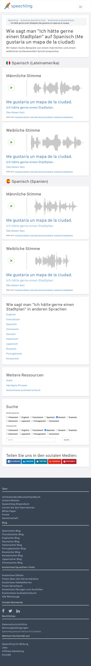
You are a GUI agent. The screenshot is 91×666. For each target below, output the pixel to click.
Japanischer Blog (12, 559)
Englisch (11, 314)
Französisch (13, 319)
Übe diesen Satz (15, 112)
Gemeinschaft (10, 518)
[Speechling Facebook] (5, 611)
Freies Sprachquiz (12, 585)
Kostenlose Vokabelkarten (17, 582)
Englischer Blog (11, 537)
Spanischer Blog (11, 530)
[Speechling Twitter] (12, 611)
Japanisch (12, 343)
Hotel (9, 380)
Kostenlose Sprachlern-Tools (33, 20)
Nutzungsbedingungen (15, 627)
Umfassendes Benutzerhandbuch (21, 496)
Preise (5, 514)
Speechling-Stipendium (15, 503)
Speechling (13, 20)
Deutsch (11, 334)
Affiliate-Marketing (13, 651)
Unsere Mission (10, 500)
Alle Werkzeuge (10, 596)
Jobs (4, 647)
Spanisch (11, 324)
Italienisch (12, 338)
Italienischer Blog (12, 544)
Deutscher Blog (10, 541)
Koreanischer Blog (12, 555)
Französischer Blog (13, 534)
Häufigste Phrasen (16, 385)
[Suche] (31, 439)
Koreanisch (12, 358)
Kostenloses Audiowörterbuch (61, 20)
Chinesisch (12, 329)
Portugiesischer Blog (14, 548)
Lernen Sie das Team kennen (18, 507)
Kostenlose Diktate (13, 575)
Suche (66, 440)
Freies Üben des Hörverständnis (20, 578)
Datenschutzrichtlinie (14, 624)
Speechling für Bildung (15, 643)
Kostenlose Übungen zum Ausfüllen (22, 589)
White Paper (9, 511)
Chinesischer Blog (12, 562)
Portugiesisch (14, 353)
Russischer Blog (11, 552)
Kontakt (6, 654)
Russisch (11, 348)
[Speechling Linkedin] (19, 611)
